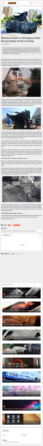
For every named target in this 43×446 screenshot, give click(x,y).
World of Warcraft (13, 35)
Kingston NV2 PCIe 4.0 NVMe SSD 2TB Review (16, 381)
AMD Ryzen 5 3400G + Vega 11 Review (14, 367)
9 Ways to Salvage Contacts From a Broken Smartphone (18, 310)
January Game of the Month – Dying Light (15, 324)
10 (4, 420)
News (7, 35)
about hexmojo (24, 435)
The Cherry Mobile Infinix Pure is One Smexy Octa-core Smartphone (21, 423)
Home (2, 35)
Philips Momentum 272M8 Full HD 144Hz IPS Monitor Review (20, 409)
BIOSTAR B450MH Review (11, 353)
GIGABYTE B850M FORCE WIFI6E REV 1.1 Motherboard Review (21, 296)
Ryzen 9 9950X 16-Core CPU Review (13, 338)
